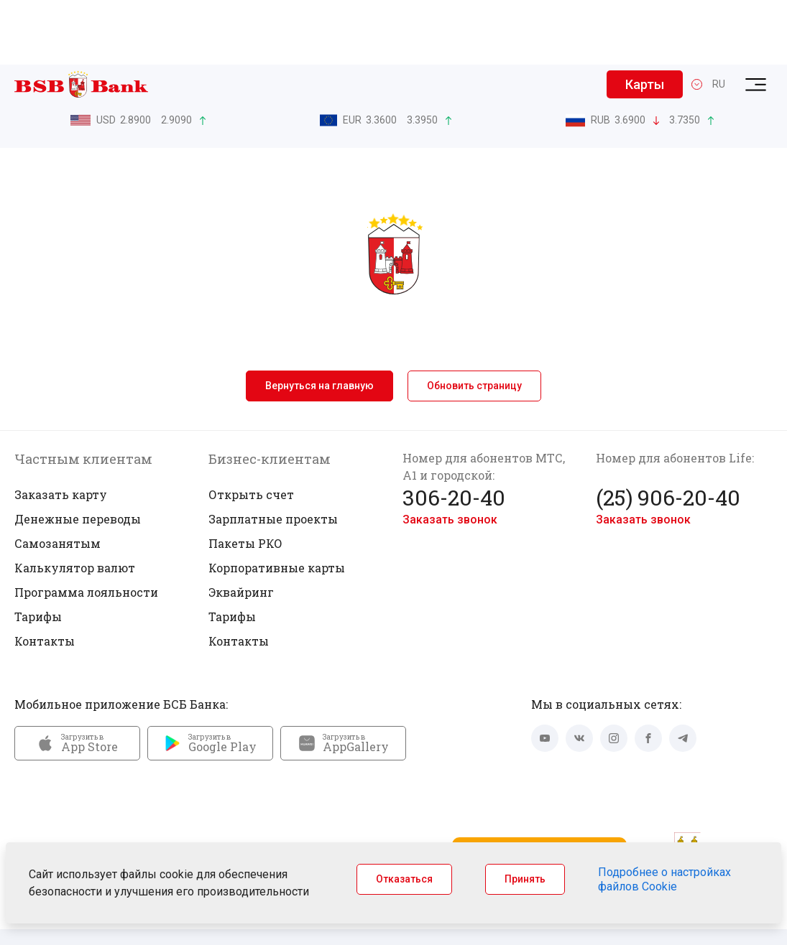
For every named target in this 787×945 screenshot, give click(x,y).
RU (718, 19)
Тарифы (38, 551)
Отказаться (404, 879)
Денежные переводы (77, 454)
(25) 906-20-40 (668, 433)
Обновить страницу (474, 321)
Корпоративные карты (276, 503)
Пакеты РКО (245, 478)
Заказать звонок (449, 455)
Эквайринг (241, 527)
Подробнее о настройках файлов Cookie (664, 879)
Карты (644, 19)
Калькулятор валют (74, 503)
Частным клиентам (83, 394)
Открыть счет (251, 429)
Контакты (44, 576)
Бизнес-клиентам (269, 394)
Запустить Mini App (539, 786)
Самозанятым (57, 478)
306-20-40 (453, 433)
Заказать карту (60, 429)
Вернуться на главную (319, 321)
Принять (525, 879)
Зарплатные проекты (273, 454)
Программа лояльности (86, 527)
